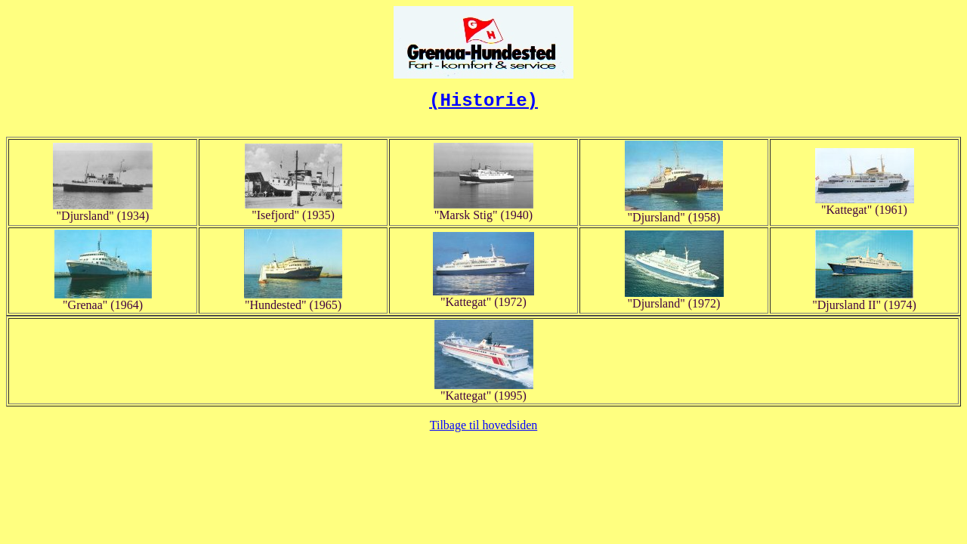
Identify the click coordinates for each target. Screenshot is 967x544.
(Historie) (483, 101)
